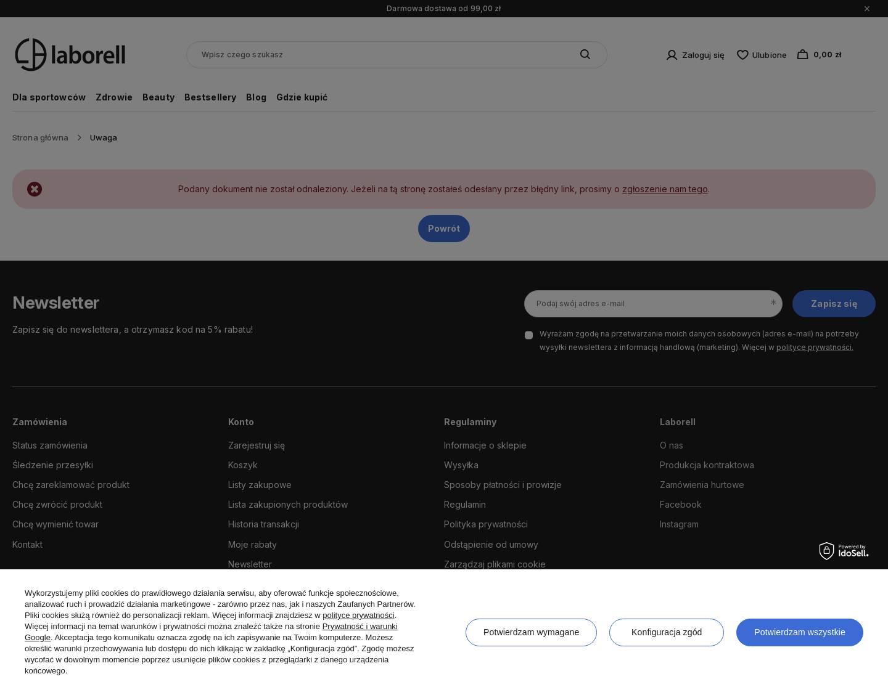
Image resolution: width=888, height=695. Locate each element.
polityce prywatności (358, 615)
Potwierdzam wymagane (531, 632)
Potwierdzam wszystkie (799, 632)
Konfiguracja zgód (666, 632)
